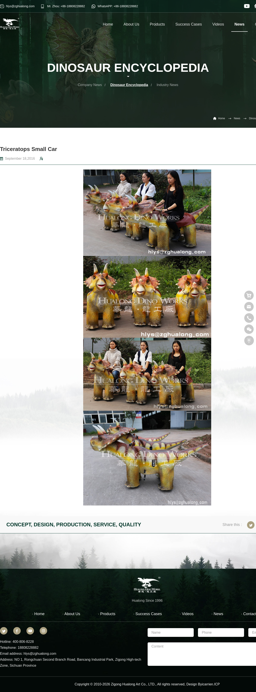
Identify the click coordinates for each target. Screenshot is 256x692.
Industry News (167, 85)
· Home (38, 614)
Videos (218, 24)
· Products (106, 614)
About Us (131, 24)
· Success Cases (147, 614)
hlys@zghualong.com (20, 6)
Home (108, 24)
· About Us (71, 614)
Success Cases (188, 24)
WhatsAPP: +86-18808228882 (117, 6)
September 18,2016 (20, 158)
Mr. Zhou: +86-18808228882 (66, 6)
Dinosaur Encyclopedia (129, 85)
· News (217, 614)
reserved (177, 684)
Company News (90, 85)
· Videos (187, 614)
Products (157, 24)
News (239, 27)
